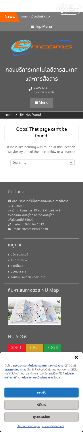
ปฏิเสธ (41, 404)
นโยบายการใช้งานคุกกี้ (28, 426)
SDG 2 (34, 347)
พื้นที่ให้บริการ (19, 260)
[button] (76, 357)
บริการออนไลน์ (19, 255)
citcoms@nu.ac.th (44, 92)
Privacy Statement (53, 426)
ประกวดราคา (18, 272)
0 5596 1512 (40, 88)
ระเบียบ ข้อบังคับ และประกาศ (28, 277)
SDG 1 (16, 347)
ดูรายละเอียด (41, 417)
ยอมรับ (41, 392)
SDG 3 (53, 347)
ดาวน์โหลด (17, 266)
